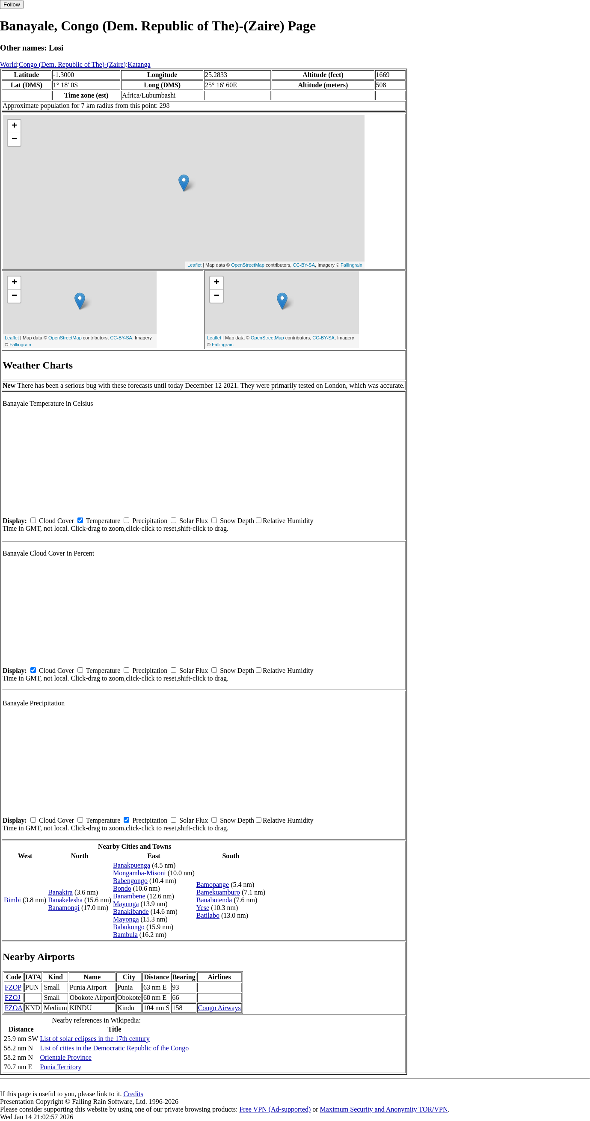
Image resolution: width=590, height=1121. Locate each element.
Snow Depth (237, 520)
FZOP (13, 987)
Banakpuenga (131, 865)
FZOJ (12, 997)
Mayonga (126, 919)
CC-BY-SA (304, 265)
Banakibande (131, 911)
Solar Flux (193, 520)
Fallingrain (351, 265)
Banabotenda (214, 900)
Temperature (103, 520)
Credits (133, 1093)
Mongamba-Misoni (139, 873)
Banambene (129, 896)
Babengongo (130, 880)
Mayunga (126, 903)
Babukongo (129, 927)
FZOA (14, 1007)
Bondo (122, 888)
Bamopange (212, 884)
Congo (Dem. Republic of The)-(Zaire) (72, 64)
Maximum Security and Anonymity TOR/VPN (384, 1109)
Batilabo (207, 915)
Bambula (125, 934)
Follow (11, 4)
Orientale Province (65, 1057)
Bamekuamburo (218, 892)
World (8, 64)
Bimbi (12, 900)
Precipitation (149, 520)
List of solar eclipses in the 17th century (94, 1038)
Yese (202, 907)
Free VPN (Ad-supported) (275, 1109)
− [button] (14, 139)
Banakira (60, 892)
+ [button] (14, 126)
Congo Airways (219, 1007)
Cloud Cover (56, 520)
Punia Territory (60, 1066)
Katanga (138, 64)
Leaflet (194, 265)
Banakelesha (65, 900)
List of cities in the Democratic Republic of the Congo (114, 1048)
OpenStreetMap (247, 265)
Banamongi (64, 907)
